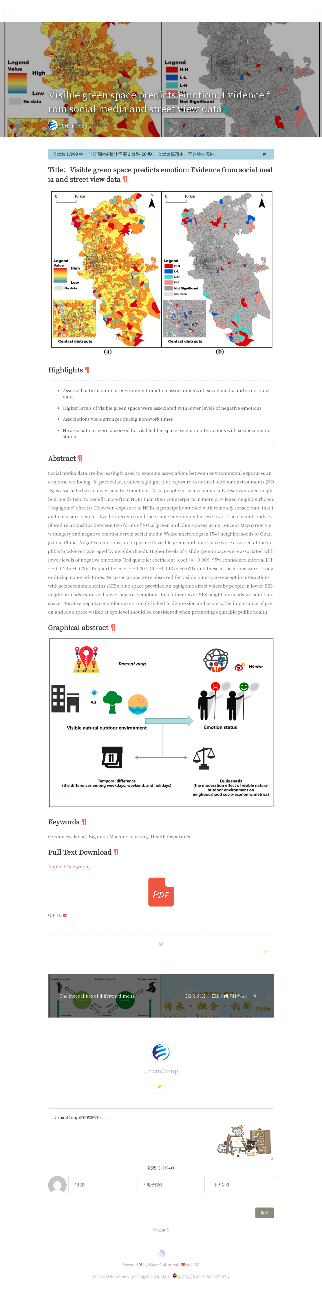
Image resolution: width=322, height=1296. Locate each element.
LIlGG (195, 1264)
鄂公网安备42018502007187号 (201, 1277)
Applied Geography (69, 866)
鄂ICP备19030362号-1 (150, 1277)
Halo (152, 1264)
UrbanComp (74, 126)
